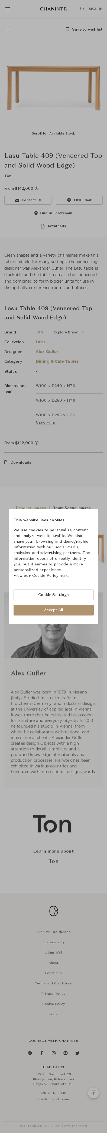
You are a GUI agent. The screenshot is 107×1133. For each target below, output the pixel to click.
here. (65, 576)
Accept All (53, 610)
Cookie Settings (53, 595)
